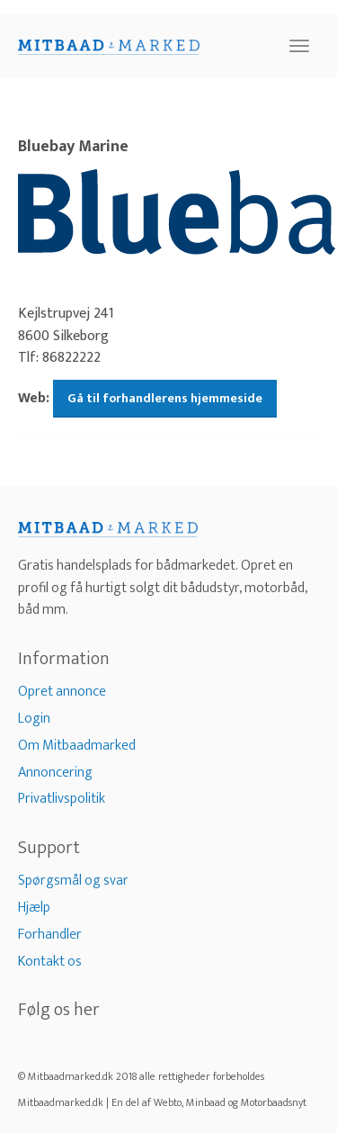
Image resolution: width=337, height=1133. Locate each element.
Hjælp (34, 907)
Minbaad (206, 1102)
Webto (168, 1102)
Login (34, 718)
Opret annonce (62, 691)
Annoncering (55, 772)
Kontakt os (50, 961)
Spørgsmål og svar (73, 880)
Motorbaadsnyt (273, 1102)
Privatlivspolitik (61, 799)
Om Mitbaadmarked (77, 745)
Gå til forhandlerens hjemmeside (164, 398)
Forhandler (50, 934)
